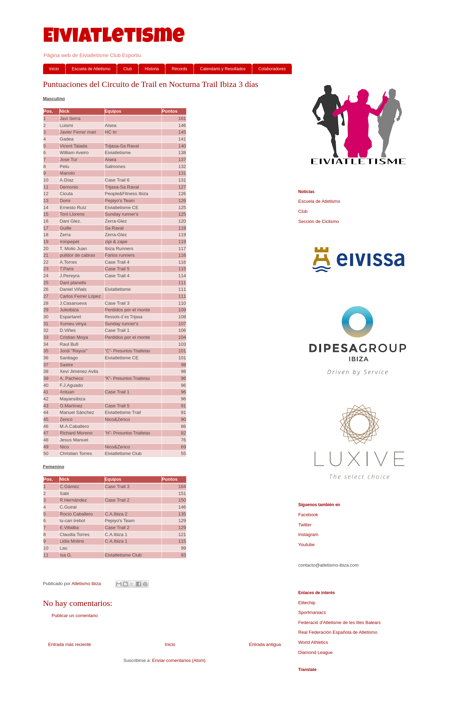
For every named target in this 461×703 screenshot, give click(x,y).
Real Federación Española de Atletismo (338, 632)
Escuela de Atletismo (91, 68)
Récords (179, 68)
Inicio (54, 68)
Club (127, 68)
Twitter (305, 524)
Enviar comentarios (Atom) (179, 660)
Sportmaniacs (312, 612)
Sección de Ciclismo (318, 221)
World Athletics (313, 642)
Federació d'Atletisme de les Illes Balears (339, 622)
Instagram (308, 534)
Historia (152, 68)
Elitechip (306, 602)
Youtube (306, 544)
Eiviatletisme (114, 37)
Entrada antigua (265, 644)
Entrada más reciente (69, 644)
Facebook (308, 514)
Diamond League (315, 652)
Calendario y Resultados (223, 68)
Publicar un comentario (75, 615)
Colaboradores (272, 68)
